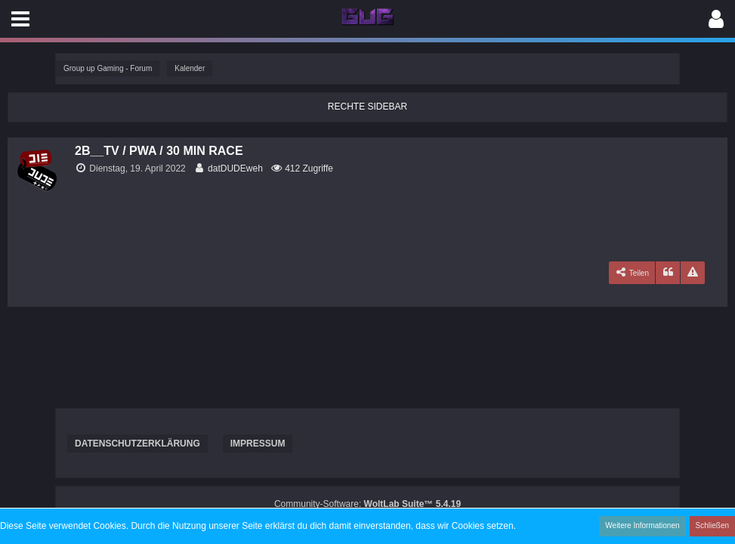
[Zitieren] (668, 272)
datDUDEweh (235, 168)
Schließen (712, 525)
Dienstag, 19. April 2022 (137, 168)
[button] (20, 19)
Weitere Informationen (642, 525)
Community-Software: (367, 504)
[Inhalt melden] (693, 272)
